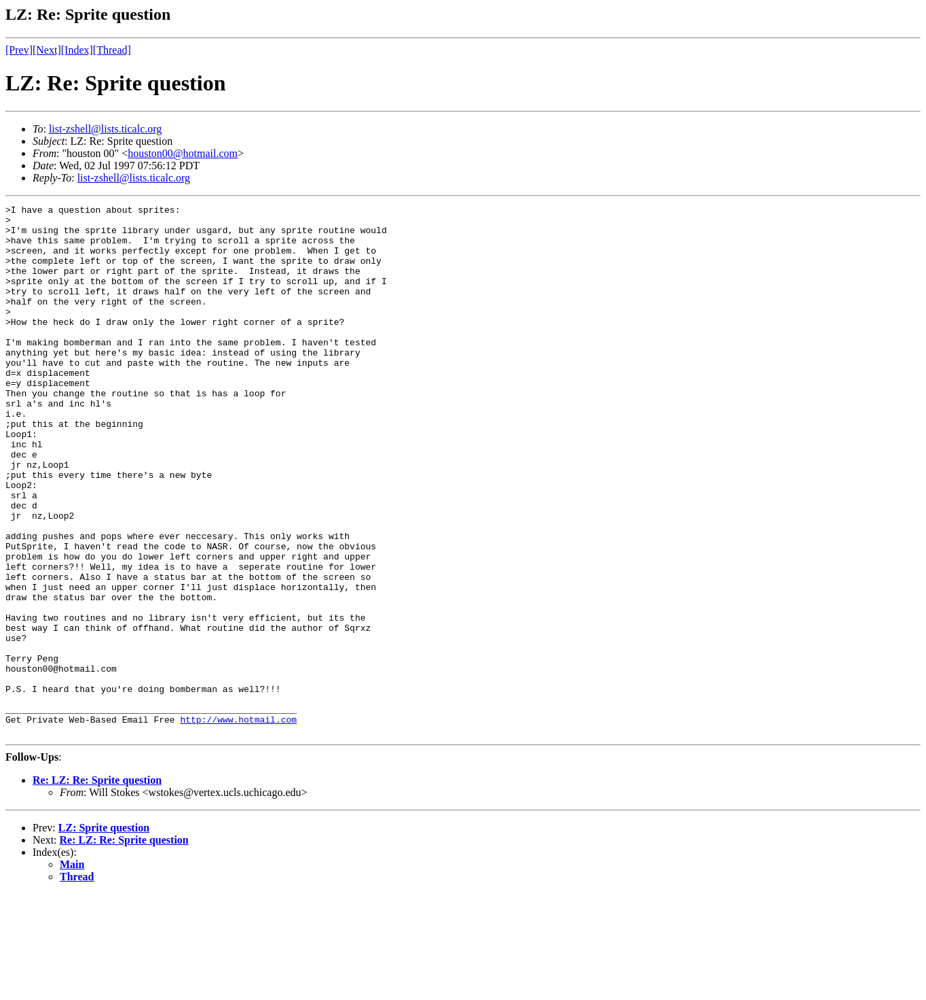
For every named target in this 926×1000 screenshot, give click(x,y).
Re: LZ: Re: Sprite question (97, 886)
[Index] (77, 50)
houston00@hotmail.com (183, 153)
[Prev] (19, 50)
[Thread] (112, 50)
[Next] (47, 50)
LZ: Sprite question (103, 933)
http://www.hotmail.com (238, 823)
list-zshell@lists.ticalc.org (105, 129)
